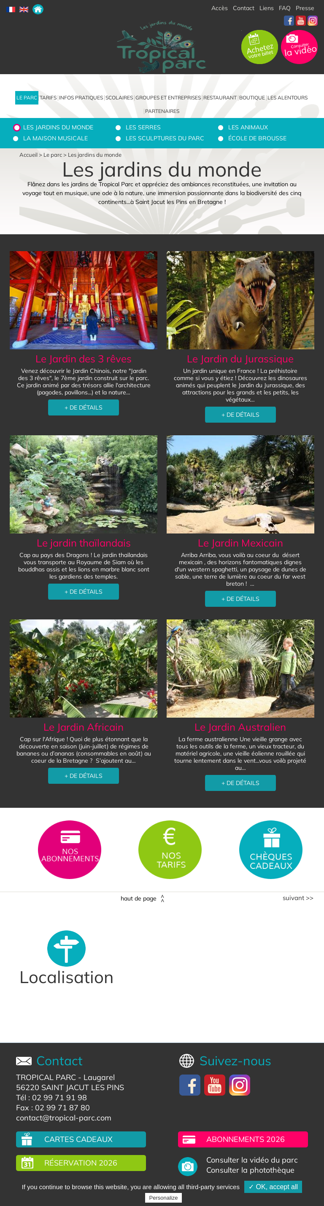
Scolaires (119, 97)
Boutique (252, 97)
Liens (266, 8)
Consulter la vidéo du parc (252, 1160)
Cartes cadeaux (78, 1139)
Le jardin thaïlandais (84, 542)
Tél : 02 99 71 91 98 (51, 1097)
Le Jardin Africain (83, 727)
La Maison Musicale (55, 138)
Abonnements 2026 (245, 1139)
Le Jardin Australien (240, 727)
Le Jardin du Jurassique (240, 358)
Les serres (143, 127)
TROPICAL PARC (46, 1077)
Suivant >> (298, 898)
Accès (219, 8)
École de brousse (257, 138)
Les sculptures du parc (165, 138)
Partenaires (162, 111)
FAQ (285, 8)
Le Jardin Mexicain (240, 542)
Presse (305, 8)
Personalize (163, 1198)
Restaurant (220, 97)
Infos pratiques (81, 97)
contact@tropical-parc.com (63, 1118)
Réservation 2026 (80, 1163)
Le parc (26, 97)
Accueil (28, 154)
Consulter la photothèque (250, 1170)
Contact (243, 8)
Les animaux (248, 127)
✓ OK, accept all (273, 1186)
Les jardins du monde (58, 127)
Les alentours (287, 97)
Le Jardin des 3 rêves (83, 358)
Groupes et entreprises (168, 97)
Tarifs (48, 97)
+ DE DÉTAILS (84, 407)
